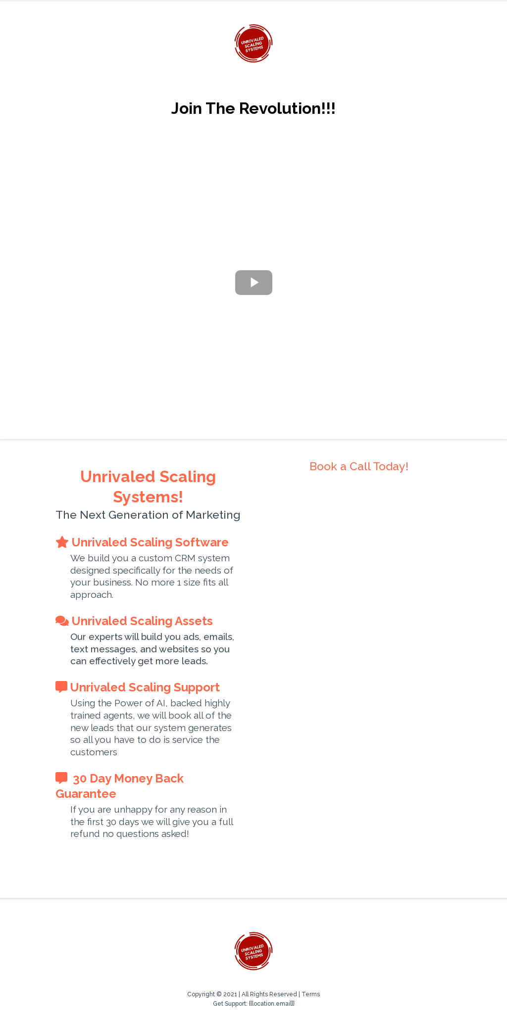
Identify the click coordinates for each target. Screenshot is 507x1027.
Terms (311, 994)
